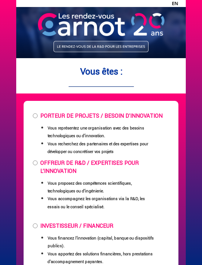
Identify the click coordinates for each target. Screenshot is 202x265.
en (175, 3)
